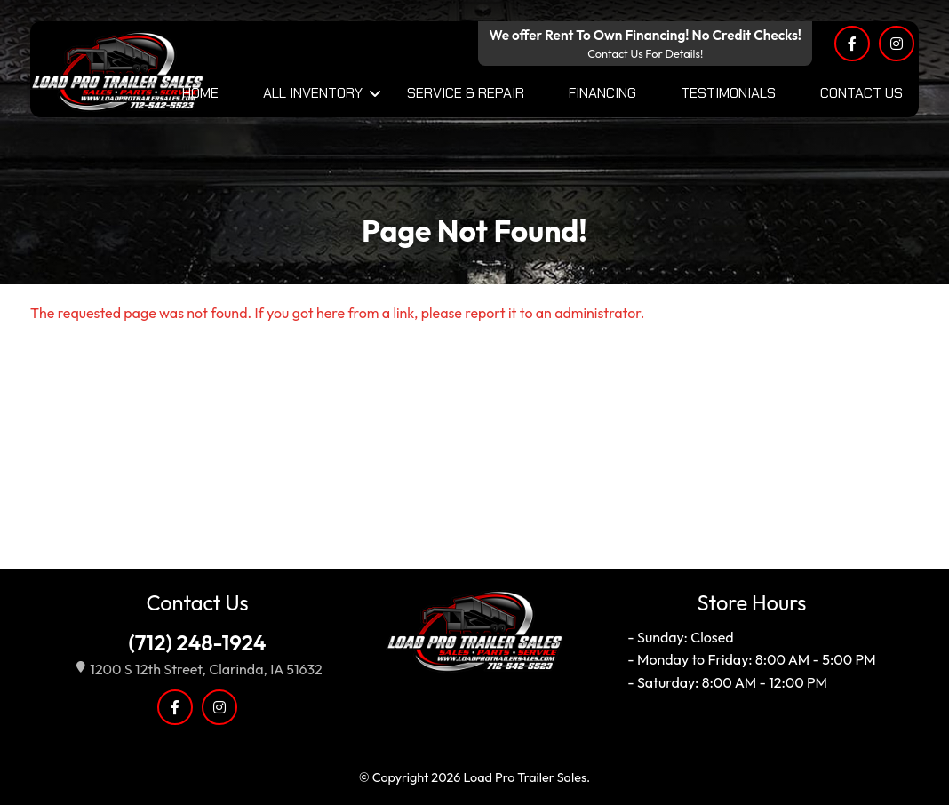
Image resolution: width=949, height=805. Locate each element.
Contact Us (861, 93)
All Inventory (313, 93)
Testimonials (728, 93)
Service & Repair (465, 93)
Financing (602, 93)
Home (200, 93)
